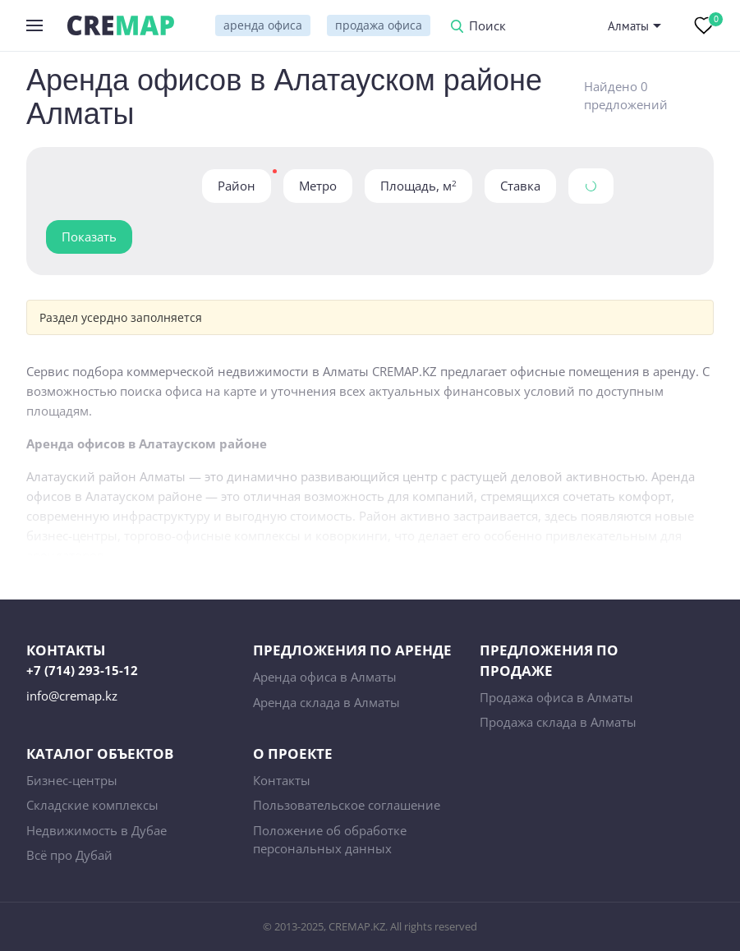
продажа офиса (378, 25)
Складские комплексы (92, 805)
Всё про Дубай (69, 855)
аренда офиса (262, 25)
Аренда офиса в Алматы (325, 676)
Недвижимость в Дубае (96, 830)
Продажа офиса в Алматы (556, 697)
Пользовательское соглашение (346, 805)
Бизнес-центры (71, 780)
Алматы (628, 26)
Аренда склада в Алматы (326, 702)
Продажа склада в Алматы (558, 722)
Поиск (487, 27)
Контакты (281, 780)
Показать (89, 236)
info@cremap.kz (71, 695)
